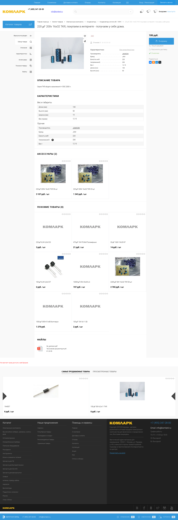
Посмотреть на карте (117, 453)
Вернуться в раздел (23, 36)
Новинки (40, 428)
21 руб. (90, 248)
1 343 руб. (90, 195)
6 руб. (9, 411)
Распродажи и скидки (44, 436)
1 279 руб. (53, 328)
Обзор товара (25, 42)
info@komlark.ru (57, 11)
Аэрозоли (6, 484)
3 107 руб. (53, 195)
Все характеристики (127, 50)
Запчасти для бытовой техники (13, 465)
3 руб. (53, 248)
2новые (5, 476)
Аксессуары (25, 60)
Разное (5, 496)
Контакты (101, 3)
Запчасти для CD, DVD (10, 469)
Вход (141, 3)
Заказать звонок (166, 2)
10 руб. (147, 411)
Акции (74, 451)
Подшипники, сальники (10, 492)
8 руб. (112, 411)
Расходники (7, 449)
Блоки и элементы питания (12, 457)
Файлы (27, 72)
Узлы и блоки (7, 500)
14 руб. (127, 248)
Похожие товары (24, 66)
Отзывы (88, 3)
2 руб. (53, 288)
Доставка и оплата (70, 3)
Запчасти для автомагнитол (12, 473)
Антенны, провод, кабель (11, 480)
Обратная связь (11, 517)
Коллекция (117, 3)
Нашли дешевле (156, 46)
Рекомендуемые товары (45, 439)
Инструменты (7, 453)
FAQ (73, 455)
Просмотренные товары (104, 371)
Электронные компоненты (12, 428)
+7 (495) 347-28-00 (29, 517)
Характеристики (24, 54)
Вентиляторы (7, 488)
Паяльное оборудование (11, 446)
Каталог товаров (18, 24)
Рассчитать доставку (158, 49)
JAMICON (125, 54)
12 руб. (78, 411)
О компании (51, 3)
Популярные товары (44, 432)
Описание (26, 48)
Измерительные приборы (11, 442)
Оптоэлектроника (9, 438)
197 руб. (90, 288)
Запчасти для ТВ (8, 461)
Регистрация (149, 3)
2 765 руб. (127, 288)
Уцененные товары (43, 443)
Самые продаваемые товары (76, 371)
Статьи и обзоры (77, 459)
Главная (37, 3)
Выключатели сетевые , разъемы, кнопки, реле (17, 433)
